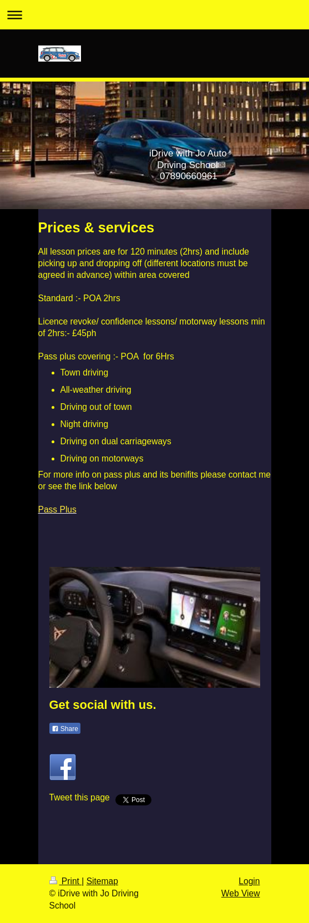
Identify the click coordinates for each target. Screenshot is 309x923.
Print (65, 881)
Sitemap (102, 881)
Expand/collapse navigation (154, 15)
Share (65, 729)
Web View (240, 893)
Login (249, 881)
